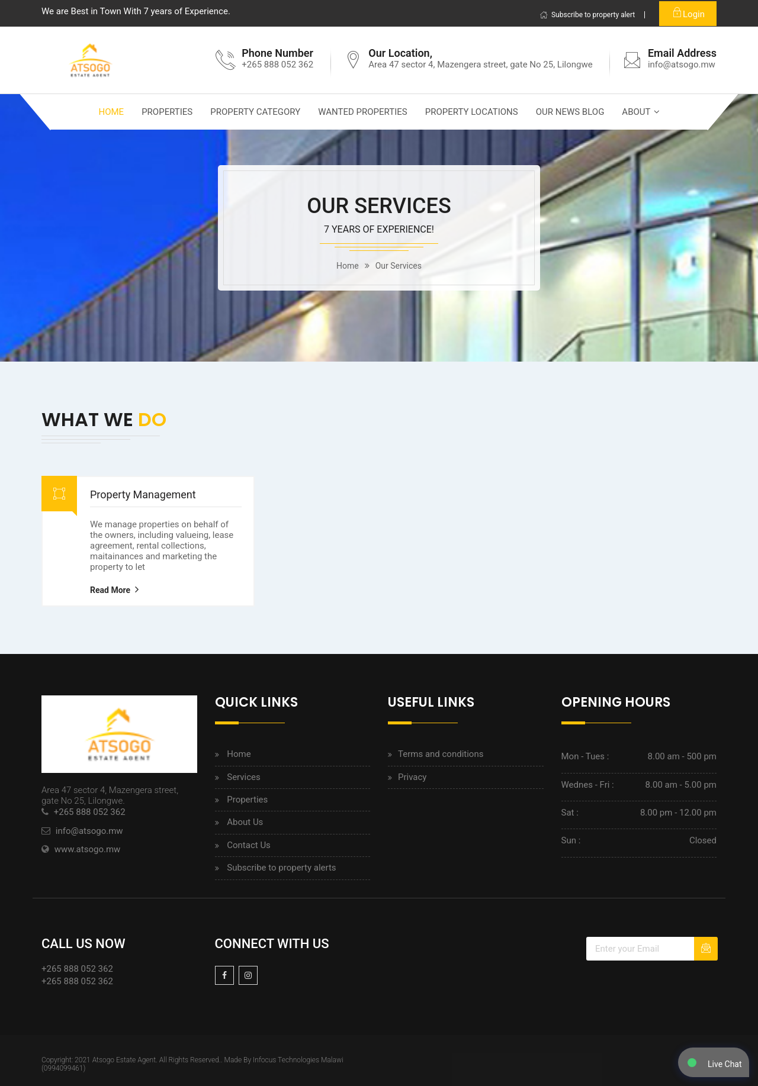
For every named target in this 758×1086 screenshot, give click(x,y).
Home (111, 112)
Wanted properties (362, 112)
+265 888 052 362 (90, 812)
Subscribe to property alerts (281, 867)
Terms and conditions (440, 754)
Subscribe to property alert (587, 15)
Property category (255, 112)
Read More (110, 590)
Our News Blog (570, 112)
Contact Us (249, 845)
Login (688, 13)
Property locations (471, 112)
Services (244, 777)
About (636, 112)
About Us (245, 822)
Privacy (412, 777)
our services (398, 265)
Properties (167, 112)
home (347, 265)
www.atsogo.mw (87, 849)
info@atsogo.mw (681, 64)
